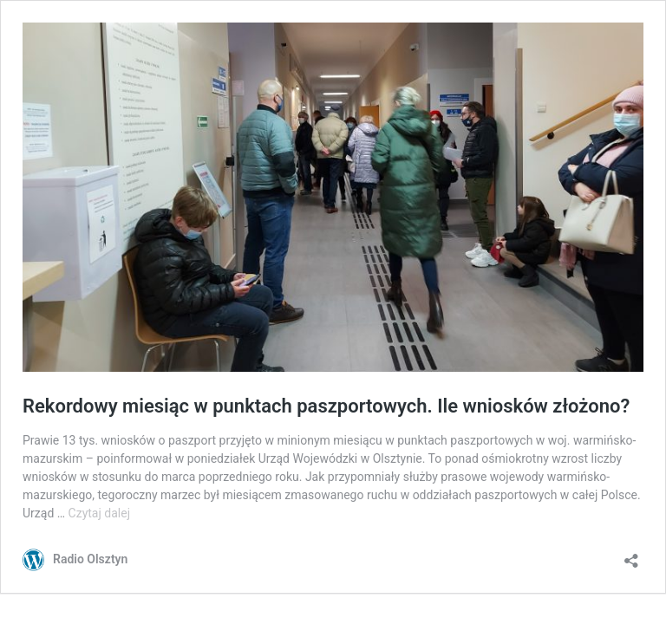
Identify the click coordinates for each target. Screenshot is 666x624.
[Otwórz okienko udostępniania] (631, 555)
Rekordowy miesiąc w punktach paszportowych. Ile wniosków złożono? (326, 406)
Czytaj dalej (99, 513)
